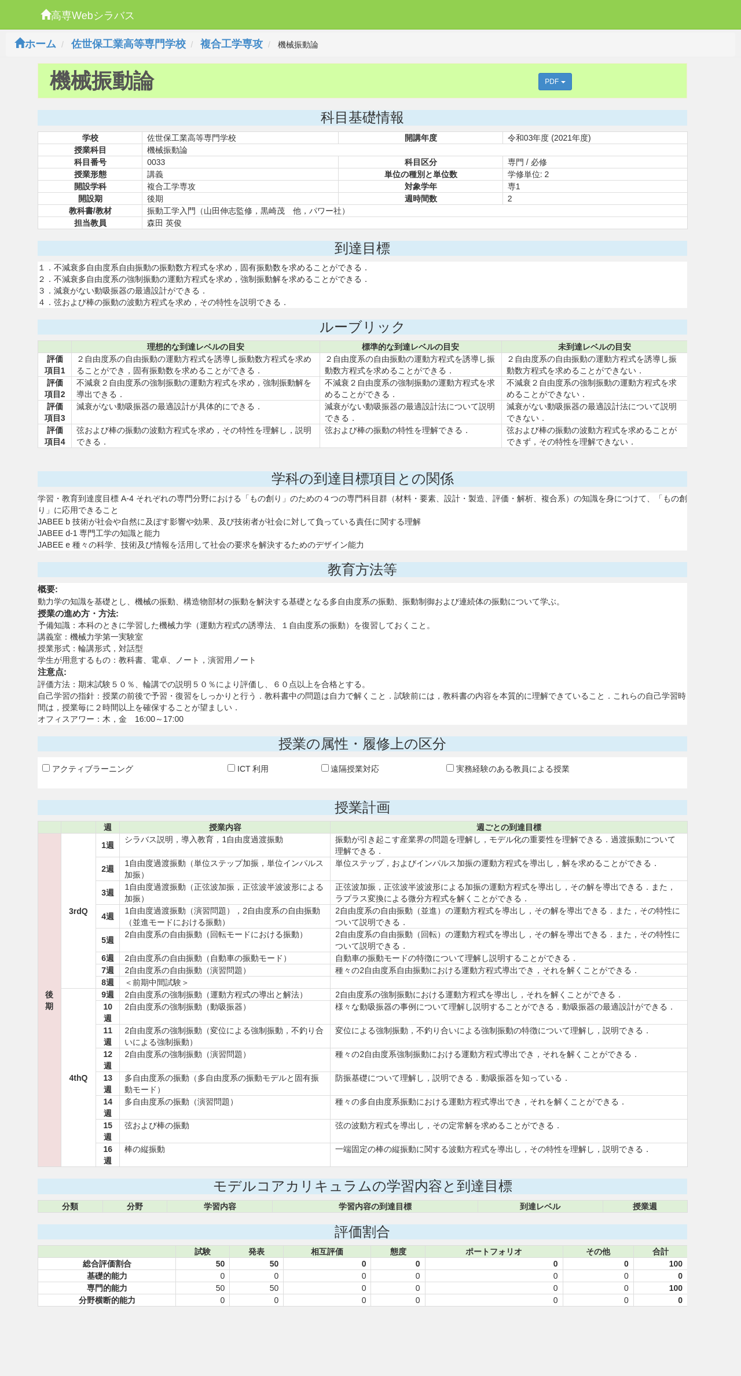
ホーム (35, 44)
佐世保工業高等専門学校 (128, 44)
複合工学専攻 (231, 44)
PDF (555, 82)
